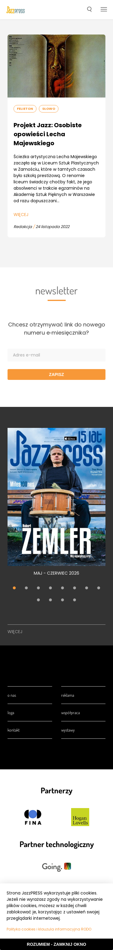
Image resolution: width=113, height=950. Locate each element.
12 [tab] (75, 600)
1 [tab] (14, 588)
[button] (89, 10)
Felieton (25, 108)
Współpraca (70, 712)
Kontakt (14, 729)
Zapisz (56, 374)
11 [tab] (63, 600)
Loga (11, 712)
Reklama (67, 695)
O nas (12, 695)
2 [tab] (26, 588)
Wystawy (68, 729)
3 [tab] (39, 588)
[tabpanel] (56, 505)
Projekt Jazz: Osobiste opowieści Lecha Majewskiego (48, 134)
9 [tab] (39, 600)
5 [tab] (63, 588)
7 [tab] (87, 588)
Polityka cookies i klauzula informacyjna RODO (49, 929)
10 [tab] (51, 600)
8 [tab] (99, 588)
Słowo (48, 108)
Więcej (21, 215)
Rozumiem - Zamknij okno (56, 944)
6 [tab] (75, 588)
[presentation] (15, 10)
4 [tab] (51, 588)
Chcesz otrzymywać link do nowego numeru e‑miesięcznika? (56, 328)
